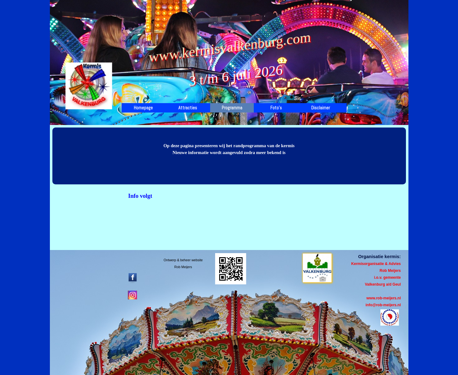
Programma (232, 108)
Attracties (187, 108)
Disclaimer (320, 108)
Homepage (143, 108)
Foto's (276, 108)
